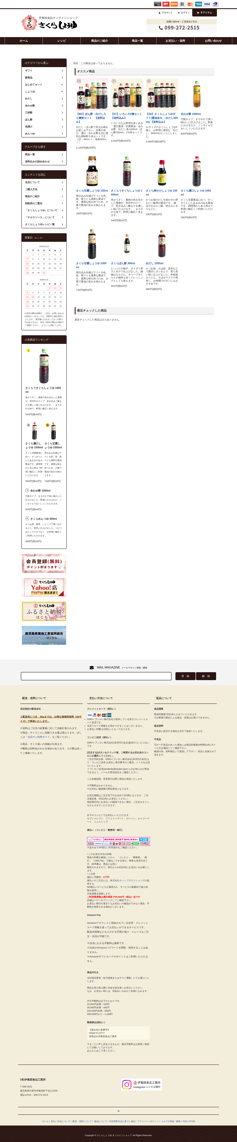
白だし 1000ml (154, 263)
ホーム (24, 40)
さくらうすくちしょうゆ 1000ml (126, 192)
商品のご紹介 (99, 40)
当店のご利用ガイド (38, 737)
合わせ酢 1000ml (191, 114)
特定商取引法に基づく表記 (122, 1121)
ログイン (185, 12)
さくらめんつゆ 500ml (43, 518)
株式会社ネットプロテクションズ (127, 880)
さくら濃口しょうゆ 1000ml (196, 192)
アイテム (204, 12)
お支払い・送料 (175, 40)
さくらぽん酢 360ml (123, 263)
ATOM (192, 1121)
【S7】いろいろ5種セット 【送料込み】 (127, 116)
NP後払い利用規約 (108, 847)
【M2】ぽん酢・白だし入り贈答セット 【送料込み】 (91, 118)
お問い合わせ (213, 40)
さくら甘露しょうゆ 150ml (92, 190)
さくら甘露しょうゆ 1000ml (91, 265)
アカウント (167, 12)
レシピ (61, 40)
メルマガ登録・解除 (171, 1121)
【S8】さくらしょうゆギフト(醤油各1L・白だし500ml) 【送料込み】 (162, 118)
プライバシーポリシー (148, 1121)
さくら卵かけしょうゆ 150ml (161, 192)
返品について (100, 1121)
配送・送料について (82, 1121)
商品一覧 (137, 40)
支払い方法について (60, 1121)
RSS (185, 1121)
